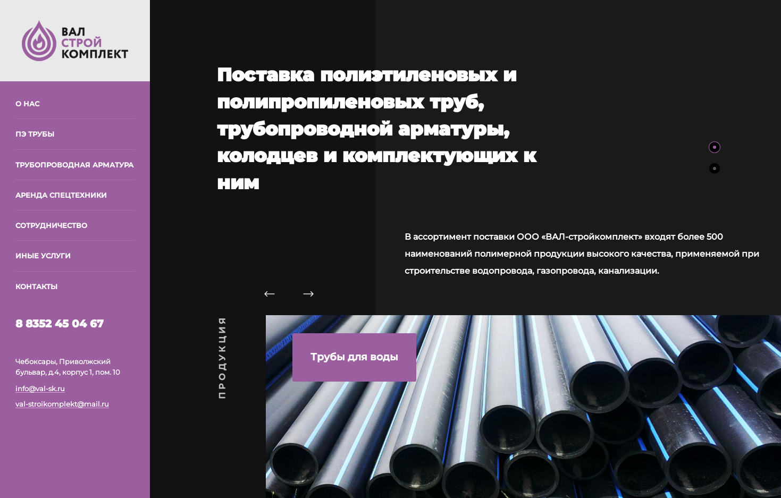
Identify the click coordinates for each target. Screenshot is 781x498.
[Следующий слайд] (308, 293)
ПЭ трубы (34, 134)
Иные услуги (43, 255)
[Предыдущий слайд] (269, 293)
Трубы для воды (354, 357)
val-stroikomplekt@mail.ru (62, 404)
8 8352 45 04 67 (59, 323)
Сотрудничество (51, 225)
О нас (27, 103)
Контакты (36, 286)
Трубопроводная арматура (74, 165)
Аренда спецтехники (61, 195)
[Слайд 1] (714, 147)
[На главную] (75, 39)
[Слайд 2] (714, 168)
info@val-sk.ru (40, 388)
